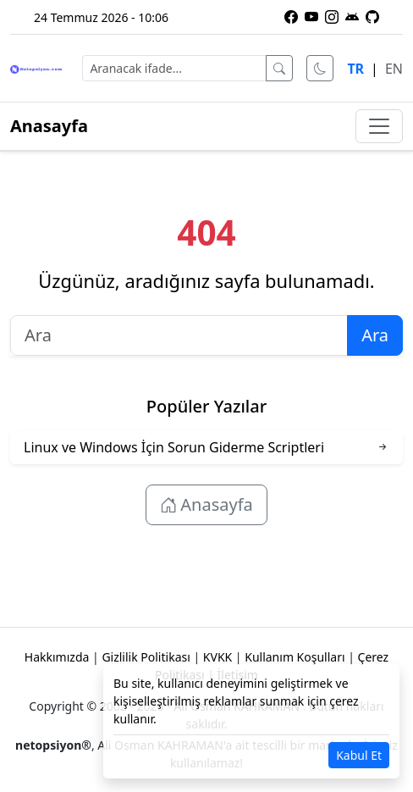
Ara (374, 335)
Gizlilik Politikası (146, 657)
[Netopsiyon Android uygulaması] (352, 17)
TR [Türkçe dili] (355, 68)
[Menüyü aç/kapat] (379, 126)
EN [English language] (394, 68)
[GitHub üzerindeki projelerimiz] (372, 17)
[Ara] (279, 68)
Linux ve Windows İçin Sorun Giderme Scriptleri (174, 447)
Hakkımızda (57, 657)
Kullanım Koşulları (294, 657)
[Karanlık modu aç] (319, 68)
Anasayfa (49, 125)
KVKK (217, 657)
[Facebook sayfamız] (291, 17)
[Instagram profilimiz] (332, 17)
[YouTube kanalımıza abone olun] (311, 17)
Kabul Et (359, 755)
